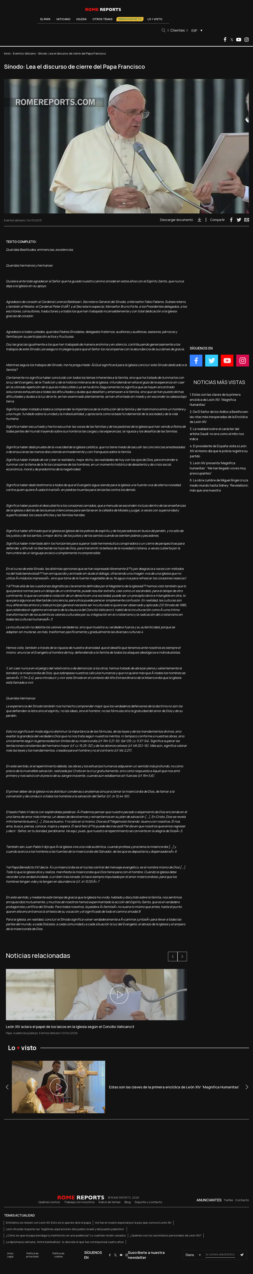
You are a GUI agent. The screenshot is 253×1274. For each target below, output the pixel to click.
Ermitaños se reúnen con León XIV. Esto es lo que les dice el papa (48, 1222)
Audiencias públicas (25, 1033)
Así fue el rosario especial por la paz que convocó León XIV (133, 1222)
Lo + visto (154, 19)
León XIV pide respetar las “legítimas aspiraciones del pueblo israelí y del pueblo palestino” (65, 1229)
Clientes (177, 30)
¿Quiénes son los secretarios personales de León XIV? (165, 1235)
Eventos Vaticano (24, 53)
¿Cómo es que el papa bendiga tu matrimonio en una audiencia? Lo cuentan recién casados (66, 1235)
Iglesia (81, 19)
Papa (9, 1033)
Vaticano (63, 19)
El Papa (45, 19)
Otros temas (102, 19)
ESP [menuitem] (194, 30)
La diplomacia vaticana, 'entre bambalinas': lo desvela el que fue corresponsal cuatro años (65, 1242)
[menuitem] (196, 30)
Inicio (7, 53)
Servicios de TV (130, 19)
